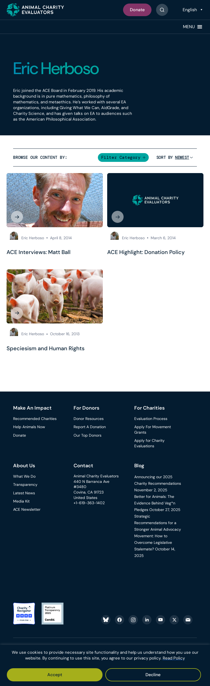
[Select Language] (192, 9)
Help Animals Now (29, 427)
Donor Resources (89, 418)
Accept (54, 675)
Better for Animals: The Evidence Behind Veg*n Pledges (154, 503)
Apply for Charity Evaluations (149, 443)
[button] (189, 26)
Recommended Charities (35, 418)
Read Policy (174, 658)
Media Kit (21, 501)
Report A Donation (90, 427)
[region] (105, 665)
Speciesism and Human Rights (45, 348)
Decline (153, 675)
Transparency (25, 484)
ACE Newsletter (26, 509)
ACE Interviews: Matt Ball (39, 252)
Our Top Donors (87, 435)
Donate (137, 10)
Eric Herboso (32, 237)
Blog (139, 465)
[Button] (162, 10)
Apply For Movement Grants (152, 430)
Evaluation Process (150, 418)
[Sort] (182, 157)
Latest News (24, 493)
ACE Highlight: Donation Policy (146, 252)
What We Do (24, 476)
